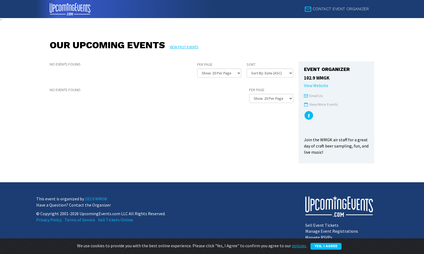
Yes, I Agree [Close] (325, 246)
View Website (316, 85)
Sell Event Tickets (322, 225)
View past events (184, 46)
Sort (251, 64)
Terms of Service (80, 219)
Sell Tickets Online (115, 219)
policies (299, 245)
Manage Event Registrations (331, 231)
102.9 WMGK (96, 198)
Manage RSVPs (318, 237)
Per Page (205, 64)
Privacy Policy (49, 219)
